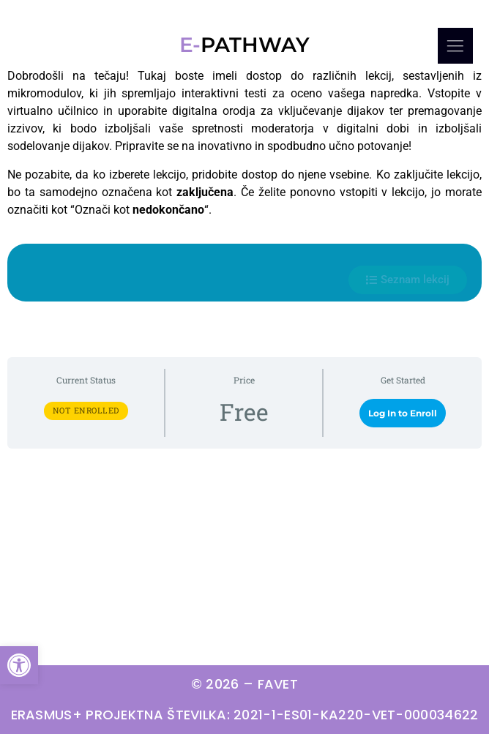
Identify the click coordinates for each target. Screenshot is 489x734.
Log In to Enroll (402, 413)
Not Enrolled (86, 410)
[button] (19, 665)
